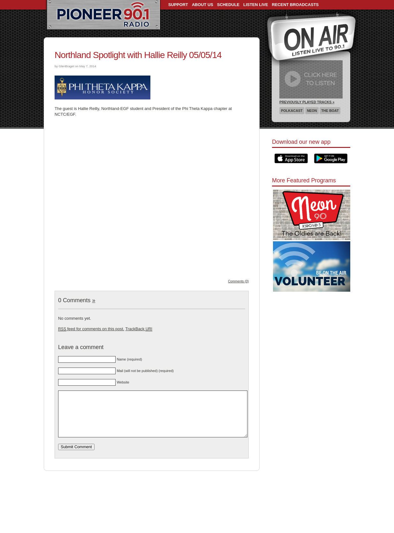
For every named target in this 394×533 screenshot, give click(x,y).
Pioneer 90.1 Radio (103, 15)
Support (178, 4)
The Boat (330, 111)
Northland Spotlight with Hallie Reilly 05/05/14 (138, 55)
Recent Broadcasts (295, 4)
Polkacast (292, 111)
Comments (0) (238, 281)
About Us (202, 4)
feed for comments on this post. (91, 328)
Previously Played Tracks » (306, 102)
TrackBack (138, 328)
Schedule (228, 4)
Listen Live (255, 4)
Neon (312, 111)
